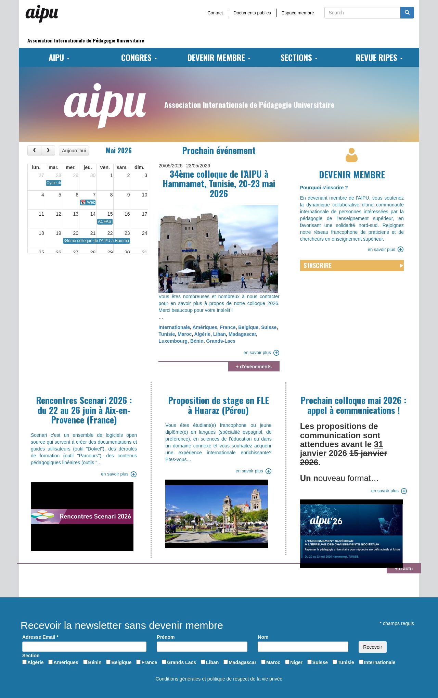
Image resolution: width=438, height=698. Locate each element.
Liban (219, 334)
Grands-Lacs (221, 341)
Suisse (268, 327)
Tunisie (166, 334)
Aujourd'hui (74, 150)
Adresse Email (40, 637)
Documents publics (252, 12)
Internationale (174, 327)
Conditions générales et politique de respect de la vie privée (219, 679)
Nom (263, 637)
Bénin (197, 341)
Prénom (166, 637)
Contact (215, 12)
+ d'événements (254, 366)
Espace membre (298, 12)
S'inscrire (318, 265)
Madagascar (242, 334)
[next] (48, 150)
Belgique (248, 327)
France (228, 327)
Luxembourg (173, 341)
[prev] (34, 150)
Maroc (185, 334)
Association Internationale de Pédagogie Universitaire (85, 40)
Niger (296, 662)
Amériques (204, 327)
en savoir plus (257, 352)
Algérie (202, 334)
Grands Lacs (181, 662)
